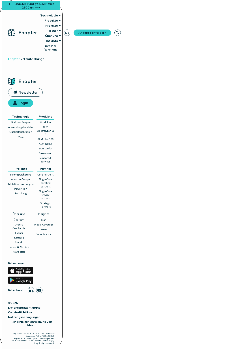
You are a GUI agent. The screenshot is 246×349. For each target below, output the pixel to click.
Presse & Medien (19, 247)
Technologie (49, 15)
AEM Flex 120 (45, 139)
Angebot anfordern (92, 32)
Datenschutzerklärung (24, 307)
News (43, 229)
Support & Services (45, 160)
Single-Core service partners (45, 195)
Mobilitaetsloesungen (20, 184)
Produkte (51, 20)
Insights (52, 41)
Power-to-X (20, 188)
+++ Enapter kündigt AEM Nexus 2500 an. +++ (31, 5)
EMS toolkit (45, 148)
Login (23, 103)
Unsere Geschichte (18, 226)
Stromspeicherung (20, 174)
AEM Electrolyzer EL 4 (45, 131)
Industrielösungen (20, 179)
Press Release (44, 234)
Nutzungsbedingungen (24, 317)
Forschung (21, 193)
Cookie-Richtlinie (20, 312)
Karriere (19, 237)
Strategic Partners (45, 205)
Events (19, 233)
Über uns (51, 35)
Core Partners (45, 174)
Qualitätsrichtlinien (20, 132)
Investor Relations (50, 47)
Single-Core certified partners (45, 183)
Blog (43, 220)
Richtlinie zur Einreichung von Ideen (31, 323)
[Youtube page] (39, 290)
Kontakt (18, 242)
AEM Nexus (45, 144)
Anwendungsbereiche (20, 127)
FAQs (21, 136)
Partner (52, 30)
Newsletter (28, 92)
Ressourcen (45, 153)
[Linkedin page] (31, 290)
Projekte (51, 25)
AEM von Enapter (20, 122)
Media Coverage (44, 224)
